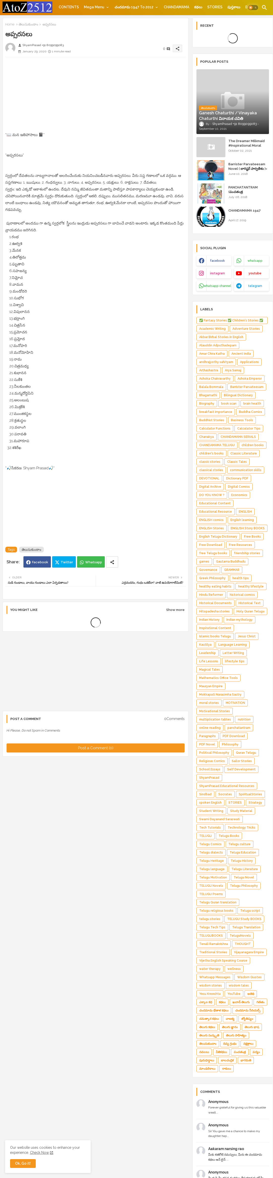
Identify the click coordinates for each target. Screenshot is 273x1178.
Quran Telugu (246, 753)
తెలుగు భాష (252, 1027)
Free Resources (240, 545)
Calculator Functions (214, 428)
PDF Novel (207, 744)
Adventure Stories (246, 329)
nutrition (244, 719)
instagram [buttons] (217, 273)
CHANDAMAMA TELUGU (217, 445)
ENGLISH (245, 511)
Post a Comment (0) (95, 748)
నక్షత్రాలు (248, 1043)
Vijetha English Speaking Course (223, 960)
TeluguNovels (240, 935)
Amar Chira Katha (212, 353)
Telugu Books (229, 836)
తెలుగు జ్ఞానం (230, 1027)
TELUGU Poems (211, 894)
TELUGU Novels (211, 886)
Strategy (255, 802)
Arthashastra (208, 370)
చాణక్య (230, 1019)
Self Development (241, 769)
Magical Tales (209, 669)
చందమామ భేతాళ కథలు (213, 1010)
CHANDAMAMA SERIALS (238, 437)
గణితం (260, 1002)
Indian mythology (239, 619)
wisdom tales (239, 985)
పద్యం (256, 1052)
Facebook (40, 562)
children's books (211, 453)
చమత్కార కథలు (209, 1019)
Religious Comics (212, 761)
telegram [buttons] (255, 286)
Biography (206, 403)
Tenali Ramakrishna (213, 944)
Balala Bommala (211, 387)
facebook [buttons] (217, 261)
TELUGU (205, 836)
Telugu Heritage (211, 861)
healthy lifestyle (251, 586)
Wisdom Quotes (249, 977)
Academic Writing (212, 329)
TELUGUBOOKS (211, 935)
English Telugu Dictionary (218, 536)
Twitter (67, 562)
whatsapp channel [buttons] (217, 286)
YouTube (234, 994)
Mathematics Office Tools (218, 678)
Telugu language (212, 869)
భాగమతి (246, 1060)
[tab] (68, 7)
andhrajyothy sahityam (216, 362)
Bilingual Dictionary (238, 395)
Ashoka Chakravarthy (215, 378)
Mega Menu (94, 7)
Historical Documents (215, 603)
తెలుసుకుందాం (28, 24)
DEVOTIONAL (209, 478)
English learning (242, 520)
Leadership (207, 653)
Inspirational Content (215, 628)
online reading (210, 728)
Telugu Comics (210, 844)
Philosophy (230, 744)
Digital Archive (210, 486)
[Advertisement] (95, 96)
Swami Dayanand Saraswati (219, 819)
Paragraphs (207, 736)
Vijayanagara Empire (249, 952)
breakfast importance (215, 412)
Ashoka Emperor (249, 378)
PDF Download (234, 736)
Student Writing (211, 811)
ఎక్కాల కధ (205, 1002)
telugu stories (209, 919)
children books (253, 445)
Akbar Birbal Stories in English (221, 337)
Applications (249, 362)
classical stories (211, 470)
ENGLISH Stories (211, 528)
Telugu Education (243, 852)
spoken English (210, 802)
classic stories (209, 462)
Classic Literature (243, 453)
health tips (240, 578)
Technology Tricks (241, 827)
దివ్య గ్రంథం (229, 1043)
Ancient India (241, 353)
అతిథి (250, 994)
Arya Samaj (233, 370)
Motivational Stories (214, 711)
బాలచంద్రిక (227, 1060)
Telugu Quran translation (217, 902)
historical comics (242, 595)
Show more (175, 610)
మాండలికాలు (207, 1068)
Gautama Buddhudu (231, 561)
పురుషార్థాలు (206, 1060)
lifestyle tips (235, 661)
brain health (252, 403)
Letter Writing (233, 653)
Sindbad (205, 794)
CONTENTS (69, 7)
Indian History (209, 619)
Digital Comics (239, 486)
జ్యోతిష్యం (247, 1019)
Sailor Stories (242, 761)
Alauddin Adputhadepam (217, 345)
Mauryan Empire (211, 686)
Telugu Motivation (213, 877)
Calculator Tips (248, 428)
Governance (208, 570)
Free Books (252, 536)
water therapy (210, 969)
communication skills (245, 470)
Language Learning (232, 644)
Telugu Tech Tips (212, 927)
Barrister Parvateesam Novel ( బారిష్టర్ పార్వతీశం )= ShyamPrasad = (247, 168)
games (204, 561)
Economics (239, 495)
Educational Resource (215, 511)
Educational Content (215, 503)
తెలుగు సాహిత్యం (236, 1035)
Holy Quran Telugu (250, 611)
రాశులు (226, 1068)
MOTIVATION (235, 703)
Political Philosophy (214, 753)
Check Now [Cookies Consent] (39, 1153)
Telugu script (250, 910)
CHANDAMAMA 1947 (244, 210)
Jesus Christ (247, 636)
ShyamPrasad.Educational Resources (226, 786)
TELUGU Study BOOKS (244, 919)
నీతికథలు (221, 1052)
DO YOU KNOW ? (211, 495)
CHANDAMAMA (176, 7)
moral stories (209, 703)
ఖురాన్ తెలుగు (241, 1002)
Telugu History (242, 861)
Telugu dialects (211, 852)
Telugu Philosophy (244, 886)
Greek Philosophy (212, 578)
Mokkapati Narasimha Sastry (220, 694)
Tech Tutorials (210, 827)
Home (9, 24)
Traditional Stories (213, 952)
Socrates (225, 794)
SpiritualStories (250, 794)
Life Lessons (208, 661)
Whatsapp (93, 562)
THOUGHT (243, 944)
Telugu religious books (216, 910)
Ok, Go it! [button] (23, 1163)
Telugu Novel (244, 877)
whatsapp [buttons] (255, 261)
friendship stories (247, 553)
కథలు (198, 7)
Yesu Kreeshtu (210, 994)
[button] (253, 7)
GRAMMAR (232, 570)
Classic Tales (237, 462)
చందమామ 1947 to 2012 (134, 7)
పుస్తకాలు (233, 7)
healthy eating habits (215, 586)
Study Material (241, 811)
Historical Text (249, 603)
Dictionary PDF (237, 478)
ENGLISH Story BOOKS (248, 528)
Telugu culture (239, 844)
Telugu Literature (244, 869)
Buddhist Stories (211, 420)
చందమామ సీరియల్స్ (247, 1010)
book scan (228, 403)
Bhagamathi (208, 395)
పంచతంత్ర (240, 1052)
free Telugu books (213, 553)
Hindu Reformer (211, 595)
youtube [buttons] (255, 273)
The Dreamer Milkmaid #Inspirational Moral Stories (246, 145)
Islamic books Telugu (215, 636)
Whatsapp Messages (214, 977)
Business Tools (242, 420)
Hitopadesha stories (214, 611)
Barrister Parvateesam (246, 387)
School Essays (209, 769)
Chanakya (206, 437)
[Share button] (112, 562)
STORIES (214, 7)
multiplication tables (215, 719)
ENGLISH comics (211, 520)
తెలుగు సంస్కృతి (209, 1035)
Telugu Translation (246, 927)
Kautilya (205, 644)
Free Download (210, 545)
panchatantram (238, 728)
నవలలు (204, 1052)
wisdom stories (210, 985)
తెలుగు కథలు (207, 1027)
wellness (234, 969)
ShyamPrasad (209, 777)
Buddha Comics (250, 412)
